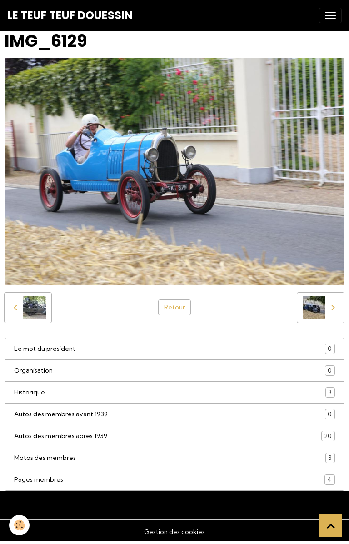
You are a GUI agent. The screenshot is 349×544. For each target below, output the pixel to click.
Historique (174, 392)
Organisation (174, 370)
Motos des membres (174, 458)
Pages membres (174, 479)
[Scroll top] (330, 525)
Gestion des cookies (174, 532)
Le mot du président (174, 349)
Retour (174, 307)
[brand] (70, 15)
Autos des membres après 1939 (174, 436)
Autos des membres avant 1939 (174, 414)
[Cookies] (19, 525)
